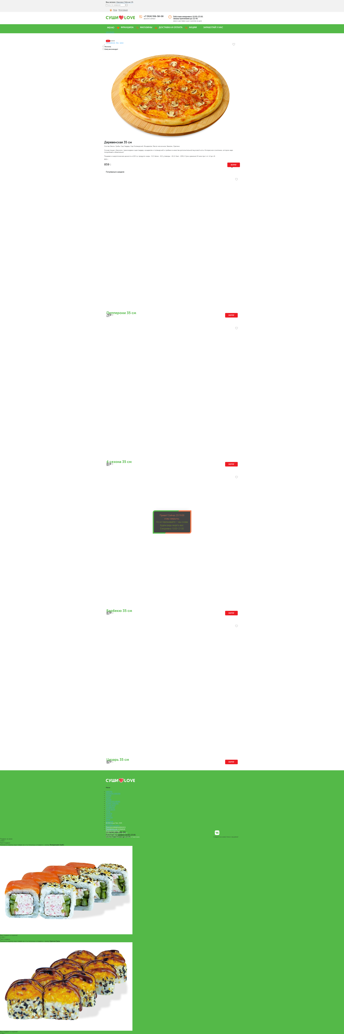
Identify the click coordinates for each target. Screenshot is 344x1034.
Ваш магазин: (111, 2)
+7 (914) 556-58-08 (153, 16)
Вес (117, 43)
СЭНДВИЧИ (110, 807)
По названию (110, 43)
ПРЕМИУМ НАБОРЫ (113, 793)
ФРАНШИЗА (127, 27)
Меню (108, 819)
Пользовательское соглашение (115, 829)
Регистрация (123, 10)
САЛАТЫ (109, 813)
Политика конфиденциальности (116, 827)
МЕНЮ (110, 27)
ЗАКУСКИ (109, 817)
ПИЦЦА (108, 799)
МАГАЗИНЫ (146, 27)
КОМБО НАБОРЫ (112, 803)
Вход (115, 10)
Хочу (233, 165)
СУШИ (108, 797)
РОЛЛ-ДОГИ (110, 809)
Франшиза (109, 821)
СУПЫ (108, 811)
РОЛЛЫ (108, 795)
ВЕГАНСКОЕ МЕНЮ (113, 801)
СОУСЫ (108, 815)
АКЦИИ (193, 27)
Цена (121, 43)
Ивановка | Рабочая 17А (124, 2)
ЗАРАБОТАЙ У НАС (213, 27)
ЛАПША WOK (111, 805)
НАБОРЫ (109, 791)
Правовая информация (113, 831)
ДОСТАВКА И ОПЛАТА (170, 27)
